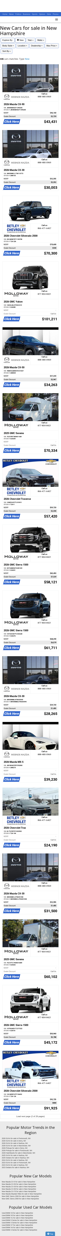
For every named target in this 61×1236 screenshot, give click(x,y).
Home (5, 14)
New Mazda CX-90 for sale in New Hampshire (19, 1189)
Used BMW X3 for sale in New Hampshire (17, 1213)
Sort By (6, 51)
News (11, 14)
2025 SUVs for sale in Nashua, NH (15, 1155)
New (20, 40)
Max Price (51, 46)
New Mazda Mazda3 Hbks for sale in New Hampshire (22, 1194)
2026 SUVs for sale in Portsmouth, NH (16, 1138)
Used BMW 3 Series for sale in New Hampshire (19, 1223)
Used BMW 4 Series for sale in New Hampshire (19, 1230)
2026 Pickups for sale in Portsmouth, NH (17, 1150)
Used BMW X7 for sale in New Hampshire (17, 1225)
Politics (18, 14)
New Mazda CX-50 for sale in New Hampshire (19, 1184)
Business (27, 14)
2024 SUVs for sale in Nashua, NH (15, 1160)
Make (40, 40)
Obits (49, 14)
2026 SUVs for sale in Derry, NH (14, 1141)
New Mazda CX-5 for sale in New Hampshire (18, 1182)
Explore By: (7, 40)
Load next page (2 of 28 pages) (30, 1116)
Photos (55, 14)
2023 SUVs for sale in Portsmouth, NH (16, 1163)
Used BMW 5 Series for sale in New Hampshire (19, 1220)
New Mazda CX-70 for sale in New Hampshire (19, 1191)
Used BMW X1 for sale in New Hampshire (17, 1218)
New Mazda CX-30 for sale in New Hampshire (19, 1187)
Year (30, 40)
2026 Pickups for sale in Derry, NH (14, 1148)
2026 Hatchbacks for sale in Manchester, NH (18, 1153)
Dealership (36, 46)
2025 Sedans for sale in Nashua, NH (15, 1158)
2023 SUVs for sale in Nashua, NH (15, 1165)
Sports (35, 14)
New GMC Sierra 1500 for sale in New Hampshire (20, 1196)
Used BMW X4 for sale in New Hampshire (17, 1227)
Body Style (8, 46)
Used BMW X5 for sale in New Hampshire (17, 1215)
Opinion (42, 14)
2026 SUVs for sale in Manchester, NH (16, 1146)
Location (22, 46)
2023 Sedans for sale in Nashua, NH (15, 1167)
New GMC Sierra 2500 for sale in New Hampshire (20, 1199)
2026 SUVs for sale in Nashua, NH (15, 1143)
